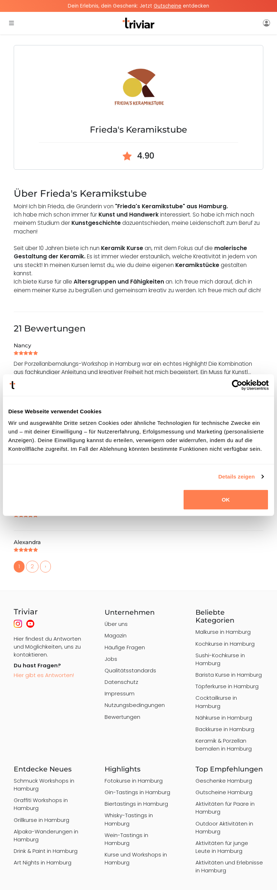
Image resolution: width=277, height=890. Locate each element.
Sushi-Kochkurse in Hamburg (220, 659)
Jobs (111, 659)
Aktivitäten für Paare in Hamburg (225, 807)
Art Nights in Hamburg (42, 862)
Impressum (120, 693)
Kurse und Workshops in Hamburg (136, 858)
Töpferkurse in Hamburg (227, 686)
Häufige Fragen (125, 647)
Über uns (116, 624)
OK (226, 499)
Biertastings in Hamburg (136, 803)
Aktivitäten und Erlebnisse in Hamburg (229, 866)
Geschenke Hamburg (223, 780)
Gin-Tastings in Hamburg (137, 792)
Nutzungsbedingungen (135, 705)
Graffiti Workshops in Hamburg (41, 804)
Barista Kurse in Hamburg (228, 674)
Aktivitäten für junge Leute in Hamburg (221, 847)
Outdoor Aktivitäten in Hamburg (224, 827)
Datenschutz (121, 682)
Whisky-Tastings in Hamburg (129, 819)
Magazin (116, 635)
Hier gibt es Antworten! (44, 675)
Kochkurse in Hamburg (225, 644)
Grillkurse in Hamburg (41, 820)
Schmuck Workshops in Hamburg (44, 784)
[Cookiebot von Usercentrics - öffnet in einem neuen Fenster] (237, 385)
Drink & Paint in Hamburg (46, 851)
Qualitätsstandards (130, 670)
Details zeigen (236, 476)
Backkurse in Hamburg (224, 729)
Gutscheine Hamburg (223, 792)
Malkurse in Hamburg (223, 632)
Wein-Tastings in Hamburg (126, 839)
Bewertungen (122, 717)
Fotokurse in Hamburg (134, 780)
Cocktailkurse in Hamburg (216, 701)
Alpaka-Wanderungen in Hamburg (46, 835)
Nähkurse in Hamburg (223, 717)
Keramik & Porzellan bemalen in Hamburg (223, 744)
